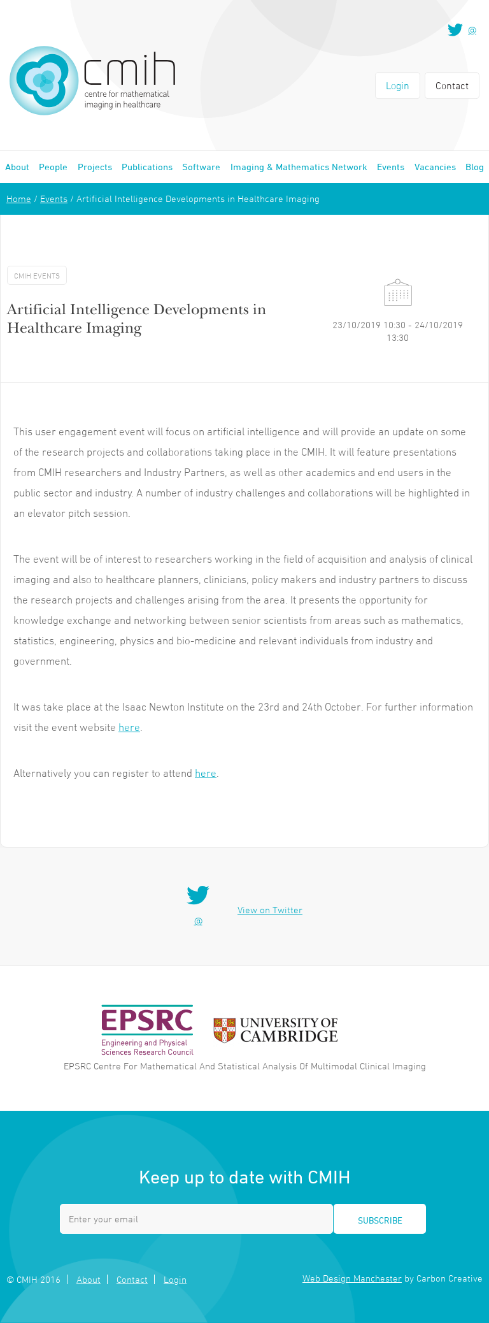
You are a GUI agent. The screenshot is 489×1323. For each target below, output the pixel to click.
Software (201, 166)
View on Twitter (269, 909)
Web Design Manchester (352, 1278)
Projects (95, 166)
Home (18, 198)
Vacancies (435, 166)
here (129, 727)
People (53, 166)
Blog (474, 166)
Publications (147, 166)
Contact (452, 85)
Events (390, 166)
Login (397, 85)
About (17, 166)
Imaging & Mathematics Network (298, 166)
